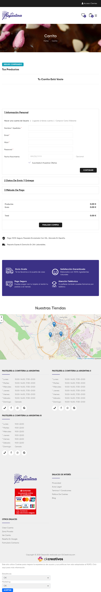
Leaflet (79, 358)
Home (46, 41)
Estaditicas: (7, 574)
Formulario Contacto (10, 543)
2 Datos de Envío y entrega (19, 180)
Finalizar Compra (50, 225)
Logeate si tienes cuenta (42, 121)
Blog (54, 498)
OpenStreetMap (89, 358)
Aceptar (7, 590)
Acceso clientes (89, 3)
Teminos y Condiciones (61, 491)
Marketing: (6, 582)
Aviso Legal (57, 487)
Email (7, 135)
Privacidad (56, 483)
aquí (4, 568)
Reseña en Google (9, 539)
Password (8, 149)
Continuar (88, 170)
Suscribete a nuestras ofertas (44, 163)
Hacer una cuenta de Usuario (16, 121)
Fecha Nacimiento (12, 157)
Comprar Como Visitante (66, 121)
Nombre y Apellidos (13, 128)
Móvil (7, 142)
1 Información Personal (16, 112)
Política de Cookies (60, 494)
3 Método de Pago (14, 190)
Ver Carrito (6, 535)
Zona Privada (7, 531)
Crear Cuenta (7, 528)
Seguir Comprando (13, 64)
